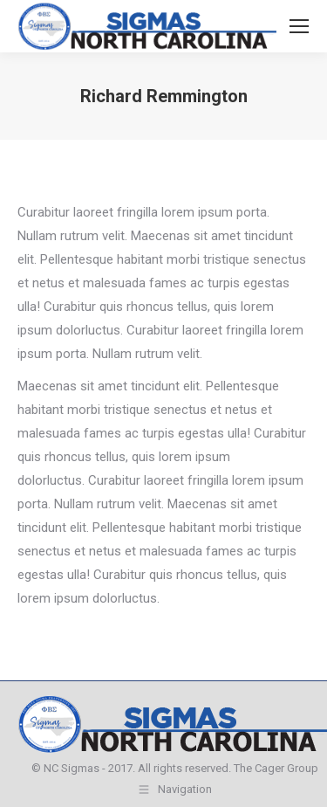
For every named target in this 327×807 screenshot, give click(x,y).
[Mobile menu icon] (299, 26)
